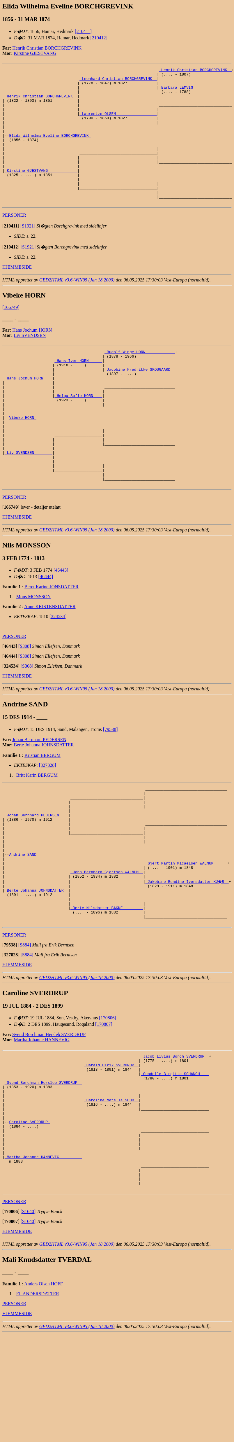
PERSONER (14, 242)
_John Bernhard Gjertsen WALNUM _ (106, 943)
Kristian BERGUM (42, 809)
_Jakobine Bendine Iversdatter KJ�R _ (187, 954)
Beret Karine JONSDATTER (51, 640)
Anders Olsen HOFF (43, 1391)
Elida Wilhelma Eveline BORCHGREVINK (50, 149)
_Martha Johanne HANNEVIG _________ (43, 1258)
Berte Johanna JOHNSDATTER (44, 799)
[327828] (47, 819)
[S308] (24, 700)
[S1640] (28, 1319)
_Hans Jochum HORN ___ (28, 411)
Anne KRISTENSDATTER (49, 660)
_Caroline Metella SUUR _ (111, 1190)
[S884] (24, 1025)
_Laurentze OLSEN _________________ (118, 123)
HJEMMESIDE (17, 294)
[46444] (45, 630)
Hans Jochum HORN (32, 357)
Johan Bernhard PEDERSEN (39, 793)
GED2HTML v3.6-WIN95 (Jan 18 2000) (77, 306)
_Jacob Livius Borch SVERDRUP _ (175, 1137)
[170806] (107, 1098)
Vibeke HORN (22, 458)
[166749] (11, 334)
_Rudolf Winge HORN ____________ (139, 379)
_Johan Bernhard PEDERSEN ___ (36, 875)
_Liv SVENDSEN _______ (28, 500)
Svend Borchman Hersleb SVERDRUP (49, 1114)
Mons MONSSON (33, 650)
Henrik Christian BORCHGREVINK (46, 48)
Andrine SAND (23, 922)
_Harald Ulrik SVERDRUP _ (111, 1148)
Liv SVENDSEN (30, 362)
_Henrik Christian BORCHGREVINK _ (195, 70)
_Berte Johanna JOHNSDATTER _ (36, 964)
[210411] (83, 31)
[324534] (58, 670)
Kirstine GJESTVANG (35, 53)
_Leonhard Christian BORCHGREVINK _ (118, 81)
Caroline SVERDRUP (29, 1216)
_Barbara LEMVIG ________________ (195, 91)
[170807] (103, 1104)
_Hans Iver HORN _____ (78, 390)
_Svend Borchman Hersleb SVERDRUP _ (43, 1169)
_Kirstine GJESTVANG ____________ (41, 191)
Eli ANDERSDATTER (37, 1401)
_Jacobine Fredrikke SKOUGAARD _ (139, 400)
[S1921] (28, 253)
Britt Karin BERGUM (37, 829)
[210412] (98, 37)
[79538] (110, 783)
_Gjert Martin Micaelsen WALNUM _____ (186, 933)
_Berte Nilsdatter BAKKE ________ (106, 985)
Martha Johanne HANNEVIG (42, 1120)
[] (10, 253)
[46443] (61, 624)
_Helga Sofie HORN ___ (78, 432)
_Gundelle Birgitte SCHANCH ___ (175, 1158)
